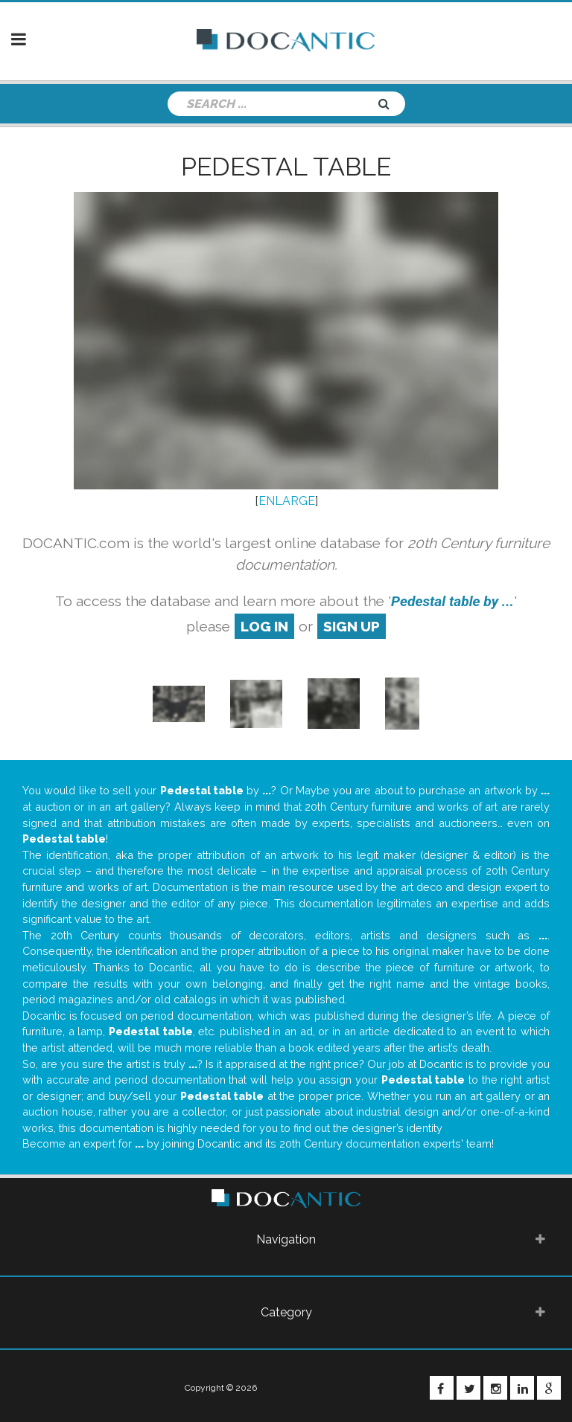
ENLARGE (286, 501)
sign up (351, 626)
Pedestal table (286, 166)
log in (264, 626)
